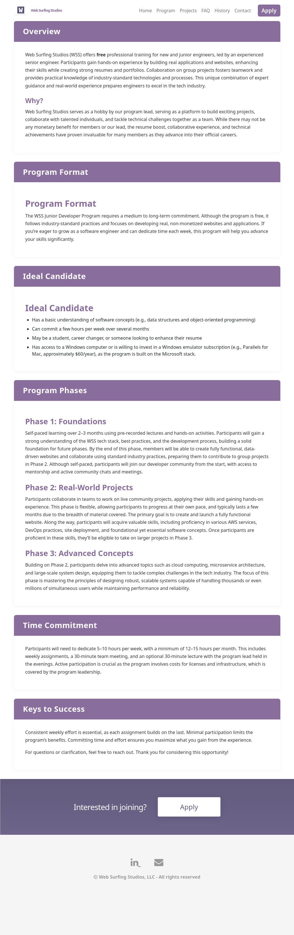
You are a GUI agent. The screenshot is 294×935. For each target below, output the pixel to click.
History (222, 10)
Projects (188, 10)
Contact (243, 10)
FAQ (205, 10)
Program (166, 10)
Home (145, 10)
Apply (269, 10)
